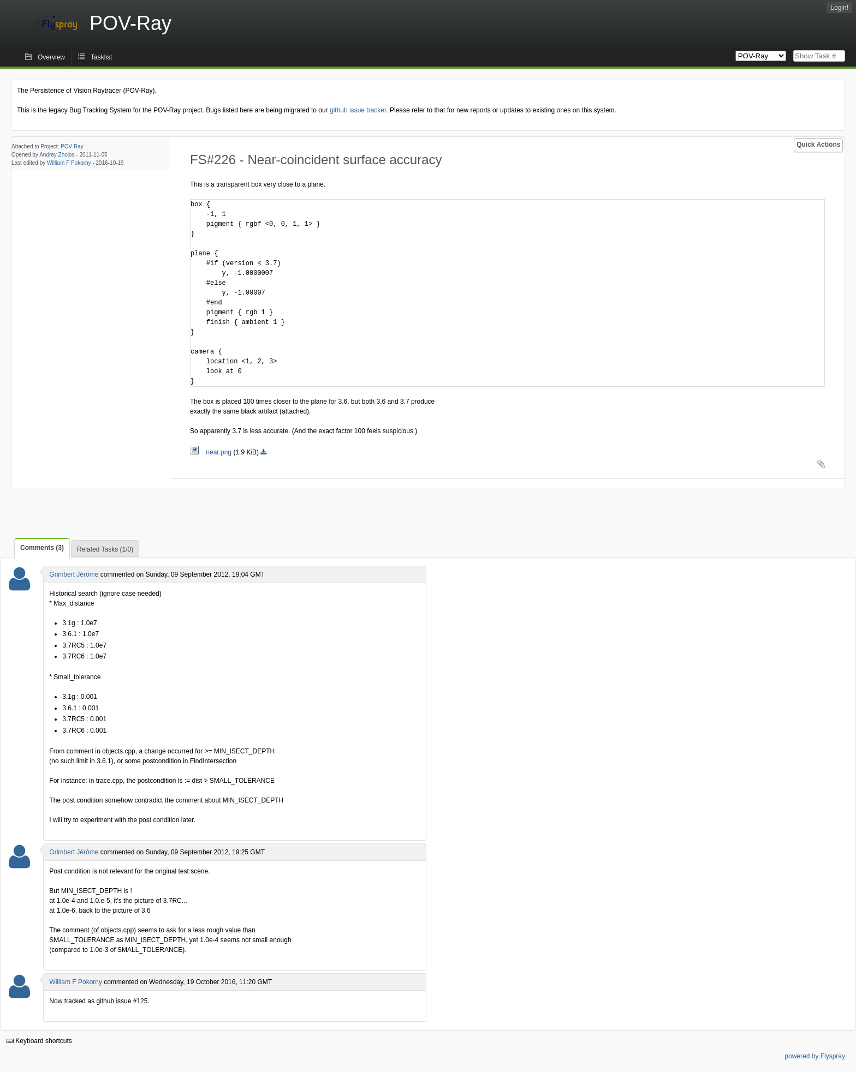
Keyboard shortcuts (39, 1041)
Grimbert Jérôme (73, 574)
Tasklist (101, 57)
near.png (211, 452)
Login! (839, 7)
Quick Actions (818, 144)
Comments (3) (42, 548)
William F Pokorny (69, 163)
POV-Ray (72, 146)
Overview (51, 57)
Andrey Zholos (56, 155)
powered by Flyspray (814, 1056)
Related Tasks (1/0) (105, 549)
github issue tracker (358, 110)
